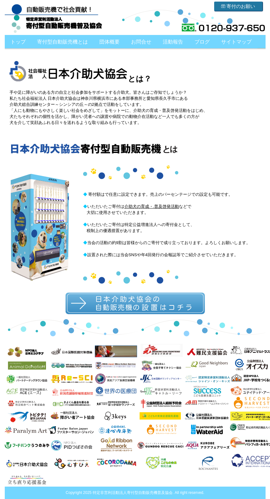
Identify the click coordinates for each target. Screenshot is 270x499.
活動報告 (173, 41)
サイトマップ (236, 41)
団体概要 (109, 41)
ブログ (202, 41)
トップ (18, 41)
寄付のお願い (238, 6)
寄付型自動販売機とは (62, 41)
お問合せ (141, 41)
